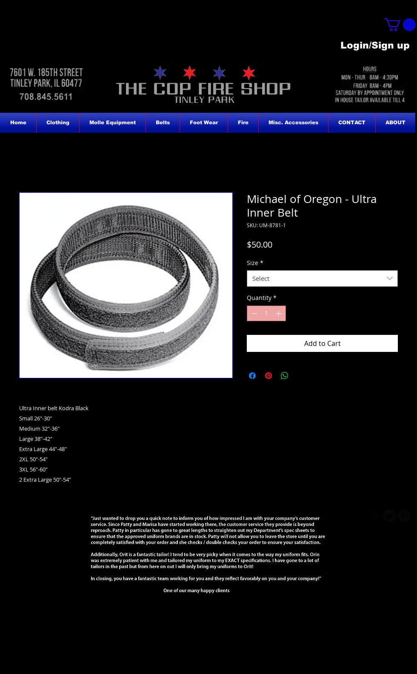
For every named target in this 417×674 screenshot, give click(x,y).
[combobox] (322, 278)
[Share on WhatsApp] (285, 376)
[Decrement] (253, 313)
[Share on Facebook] (252, 376)
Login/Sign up (375, 45)
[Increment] (279, 313)
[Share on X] (301, 376)
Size (255, 263)
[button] (400, 24)
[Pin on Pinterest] (268, 376)
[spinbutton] (266, 313)
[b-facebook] (374, 515)
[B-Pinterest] (404, 515)
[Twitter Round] (389, 515)
